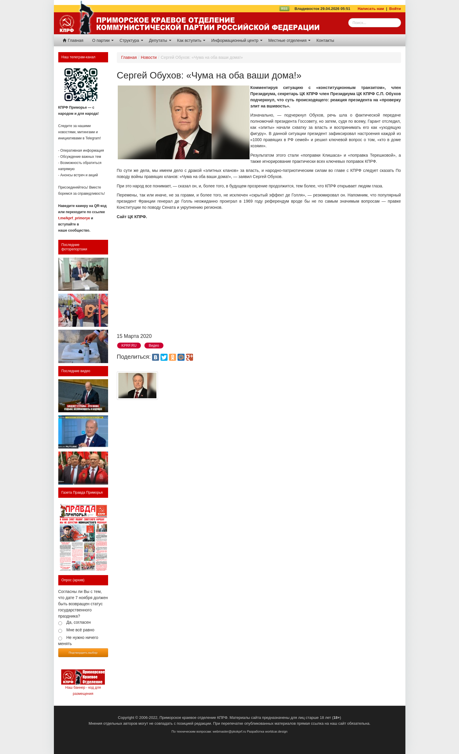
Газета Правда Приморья (82, 492)
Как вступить (191, 40)
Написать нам (371, 8)
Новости (149, 57)
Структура (131, 40)
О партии (103, 40)
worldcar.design (276, 731)
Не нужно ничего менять (78, 640)
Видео (154, 345)
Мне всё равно (80, 630)
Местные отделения (289, 40)
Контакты (325, 40)
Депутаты (160, 40)
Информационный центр (236, 40)
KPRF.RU (129, 345)
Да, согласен (78, 622)
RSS (284, 8)
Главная (73, 40)
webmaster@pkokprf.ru (229, 731)
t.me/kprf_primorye (74, 218)
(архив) (78, 580)
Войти (395, 8)
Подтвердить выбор (83, 652)
